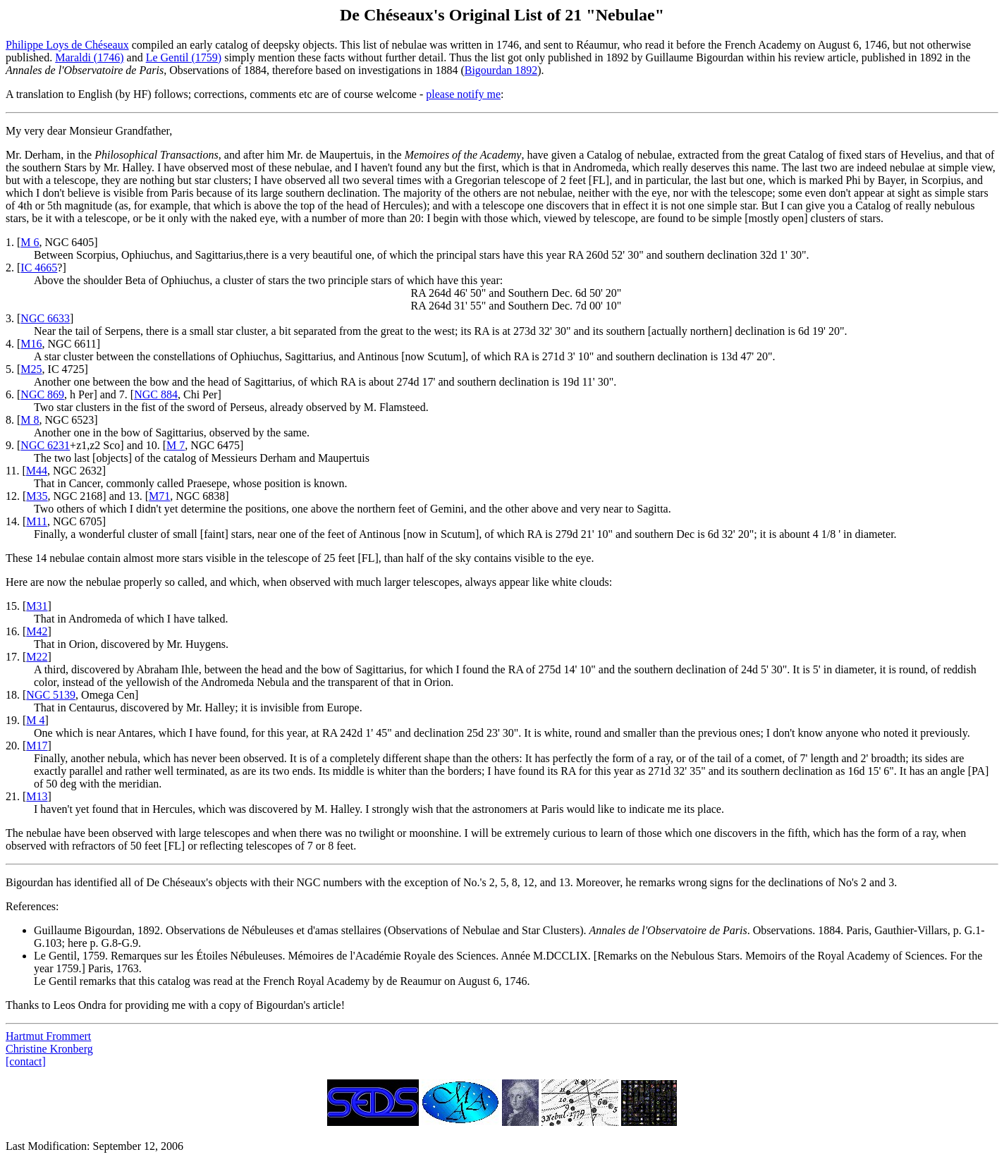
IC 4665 (38, 268)
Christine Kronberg (49, 1049)
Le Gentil (55, 956)
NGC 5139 (50, 695)
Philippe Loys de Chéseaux (67, 45)
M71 (159, 496)
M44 (36, 471)
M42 (36, 631)
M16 (31, 344)
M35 (36, 496)
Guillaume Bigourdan (83, 930)
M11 (36, 521)
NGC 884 (156, 394)
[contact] (26, 1061)
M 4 (35, 720)
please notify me (463, 94)
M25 (31, 369)
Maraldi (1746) (89, 57)
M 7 (175, 445)
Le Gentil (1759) (184, 57)
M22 (36, 657)
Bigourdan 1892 (501, 70)
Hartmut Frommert (48, 1036)
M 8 (29, 420)
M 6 (29, 242)
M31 (36, 606)
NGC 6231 (45, 445)
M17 (36, 746)
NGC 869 (42, 394)
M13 (36, 796)
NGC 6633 (45, 318)
